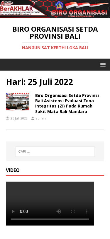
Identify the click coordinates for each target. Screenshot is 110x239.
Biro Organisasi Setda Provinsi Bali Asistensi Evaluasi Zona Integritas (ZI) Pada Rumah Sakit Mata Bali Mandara (67, 103)
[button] (102, 64)
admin (41, 118)
